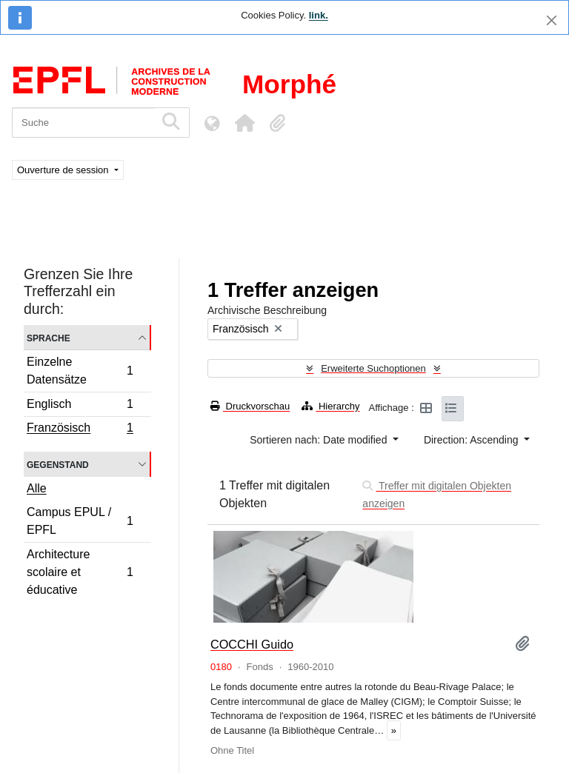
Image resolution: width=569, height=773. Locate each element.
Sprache (48, 337)
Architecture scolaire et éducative (79, 572)
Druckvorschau (250, 406)
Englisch (79, 406)
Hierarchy (330, 406)
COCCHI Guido (251, 644)
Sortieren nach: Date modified (320, 440)
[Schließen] (551, 20)
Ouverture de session (64, 169)
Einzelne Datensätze (79, 370)
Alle (37, 488)
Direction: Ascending (473, 440)
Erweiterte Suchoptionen (373, 368)
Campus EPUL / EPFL (79, 521)
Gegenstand (58, 464)
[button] (244, 123)
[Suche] (83, 122)
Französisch (79, 429)
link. (318, 15)
